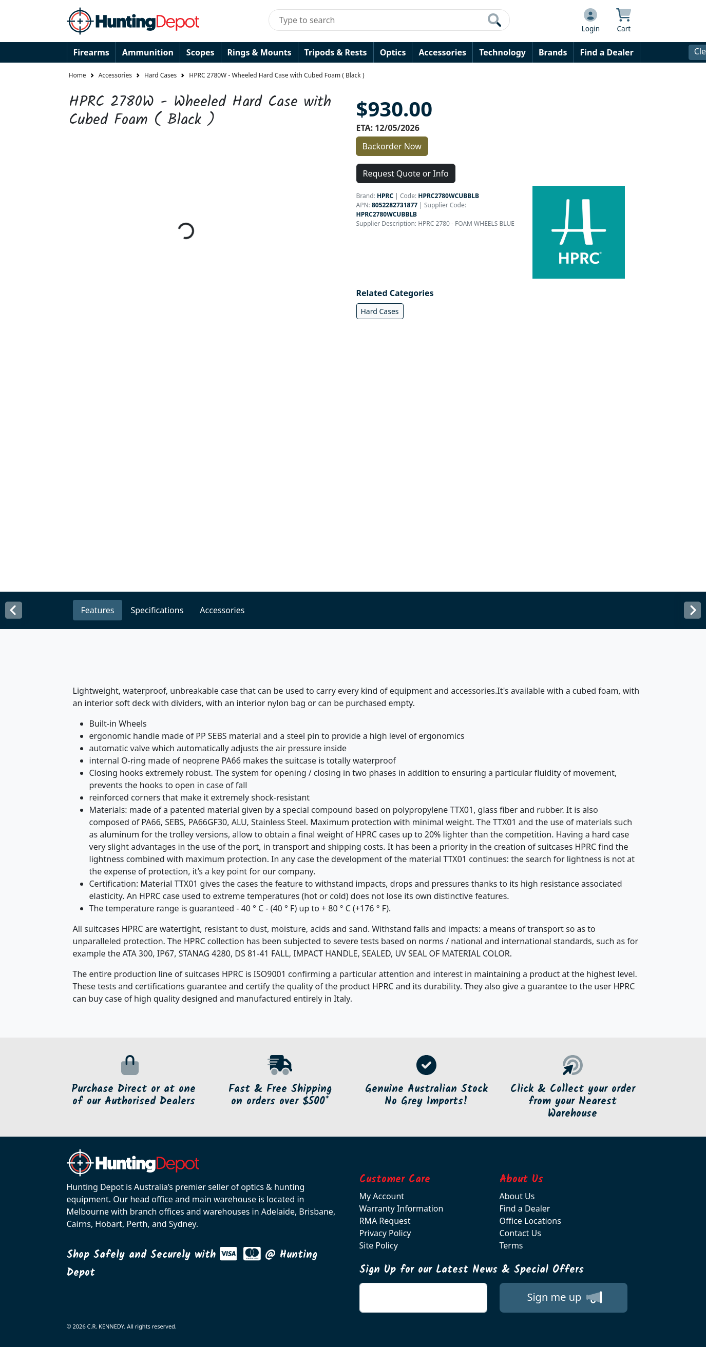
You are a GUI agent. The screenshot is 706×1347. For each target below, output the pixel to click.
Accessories (442, 52)
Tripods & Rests (335, 52)
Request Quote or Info (406, 173)
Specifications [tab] (156, 610)
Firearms (91, 52)
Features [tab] (98, 610)
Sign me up (564, 1297)
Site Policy (378, 1245)
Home (77, 75)
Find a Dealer (607, 52)
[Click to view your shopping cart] (623, 21)
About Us (517, 1196)
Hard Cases (160, 75)
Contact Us (520, 1233)
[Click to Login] (591, 21)
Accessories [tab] (222, 610)
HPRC (385, 195)
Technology (502, 52)
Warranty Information (401, 1208)
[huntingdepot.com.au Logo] (133, 21)
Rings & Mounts (259, 52)
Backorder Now (392, 146)
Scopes (200, 52)
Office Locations (530, 1220)
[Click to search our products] (494, 20)
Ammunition (148, 52)
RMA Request (385, 1220)
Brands (553, 52)
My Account (382, 1196)
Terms (511, 1245)
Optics (393, 52)
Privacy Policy (385, 1233)
